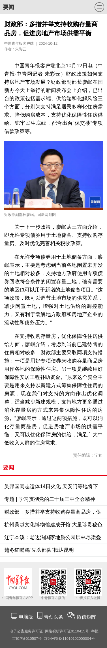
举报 (95, 631)
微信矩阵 (86, 617)
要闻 (8, 7)
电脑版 (25, 617)
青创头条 (54, 617)
